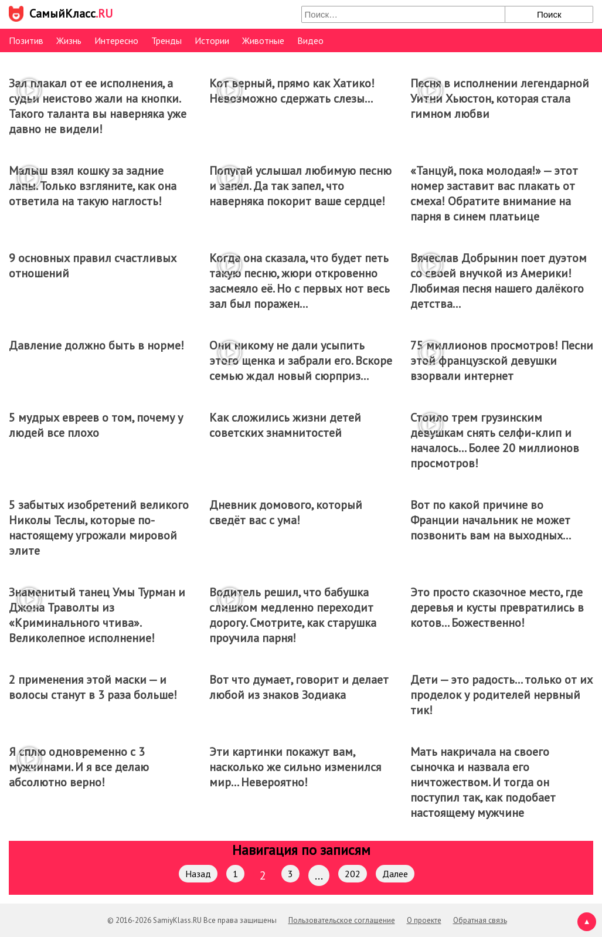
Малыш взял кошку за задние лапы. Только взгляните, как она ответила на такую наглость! (92, 186)
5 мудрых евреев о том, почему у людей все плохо (96, 425)
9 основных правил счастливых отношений (92, 265)
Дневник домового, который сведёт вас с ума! (285, 512)
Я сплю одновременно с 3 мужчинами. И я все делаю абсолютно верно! (79, 767)
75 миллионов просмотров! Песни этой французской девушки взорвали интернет (501, 360)
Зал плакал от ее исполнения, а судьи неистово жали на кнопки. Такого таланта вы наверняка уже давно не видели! (97, 106)
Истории (212, 40)
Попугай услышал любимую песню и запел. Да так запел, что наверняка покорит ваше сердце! (300, 186)
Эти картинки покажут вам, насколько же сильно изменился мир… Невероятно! (295, 767)
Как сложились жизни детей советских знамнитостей (285, 425)
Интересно (116, 40)
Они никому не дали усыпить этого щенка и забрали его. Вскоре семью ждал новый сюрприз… (300, 360)
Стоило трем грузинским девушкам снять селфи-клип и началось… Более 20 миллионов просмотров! (494, 440)
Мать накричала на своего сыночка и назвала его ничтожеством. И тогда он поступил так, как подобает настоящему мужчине (483, 782)
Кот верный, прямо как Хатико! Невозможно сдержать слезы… (292, 91)
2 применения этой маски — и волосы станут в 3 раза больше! (93, 687)
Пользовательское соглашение (341, 920)
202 (352, 874)
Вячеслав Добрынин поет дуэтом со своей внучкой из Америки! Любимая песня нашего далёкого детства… (498, 280)
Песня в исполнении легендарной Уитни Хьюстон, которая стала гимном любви (499, 98)
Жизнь (68, 40)
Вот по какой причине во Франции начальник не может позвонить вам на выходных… (490, 520)
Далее (395, 874)
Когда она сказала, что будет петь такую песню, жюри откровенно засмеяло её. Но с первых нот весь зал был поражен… (299, 280)
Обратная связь (480, 920)
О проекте (424, 920)
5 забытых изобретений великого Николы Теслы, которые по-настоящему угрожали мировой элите (99, 527)
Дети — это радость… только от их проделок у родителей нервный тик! (501, 695)
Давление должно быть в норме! (96, 345)
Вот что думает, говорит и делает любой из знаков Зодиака (299, 687)
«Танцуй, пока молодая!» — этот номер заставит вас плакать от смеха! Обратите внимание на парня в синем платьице (494, 193)
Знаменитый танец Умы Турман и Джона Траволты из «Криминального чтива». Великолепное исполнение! (97, 615)
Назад (198, 874)
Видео (310, 40)
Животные (263, 40)
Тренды (166, 40)
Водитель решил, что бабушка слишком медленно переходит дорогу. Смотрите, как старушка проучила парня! (292, 615)
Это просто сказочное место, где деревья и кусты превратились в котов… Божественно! (497, 607)
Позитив (26, 40)
